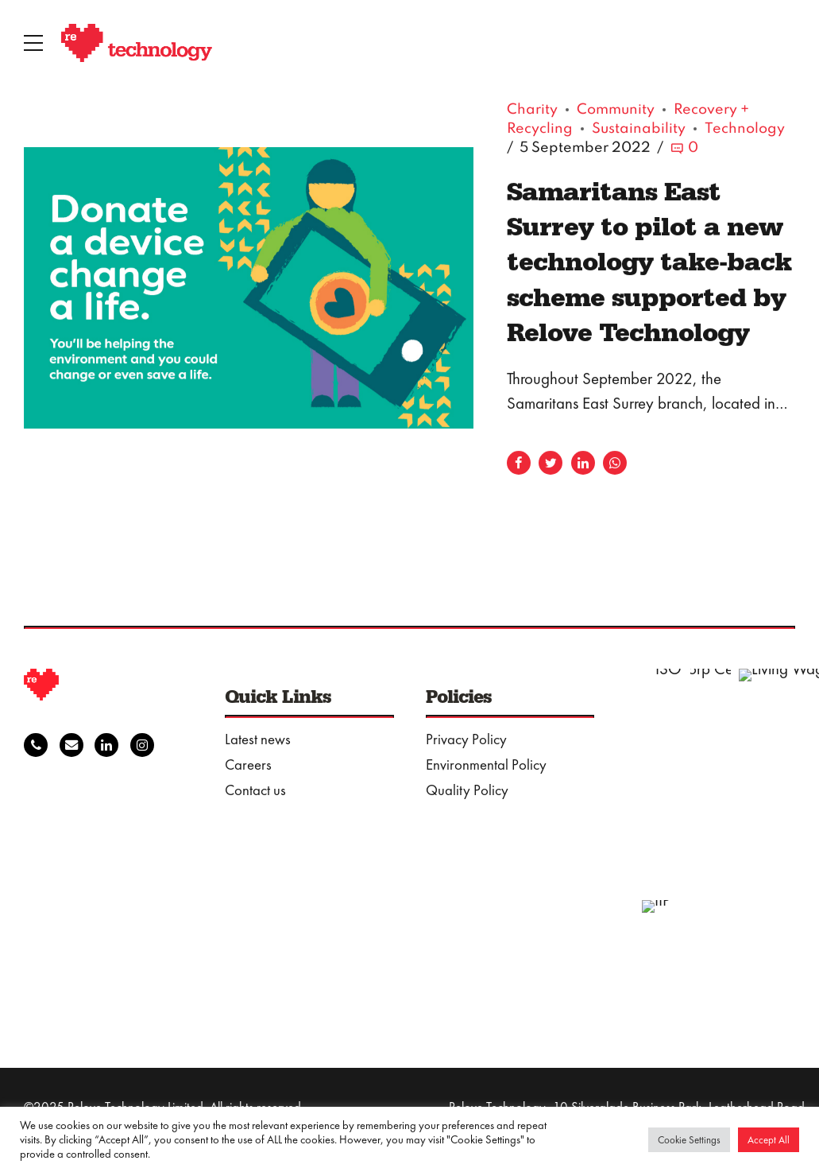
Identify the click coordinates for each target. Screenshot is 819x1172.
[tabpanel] (248, 288)
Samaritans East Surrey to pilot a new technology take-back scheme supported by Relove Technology (649, 261)
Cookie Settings (689, 1140)
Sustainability (639, 129)
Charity (532, 110)
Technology (745, 129)
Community (616, 110)
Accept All (769, 1140)
